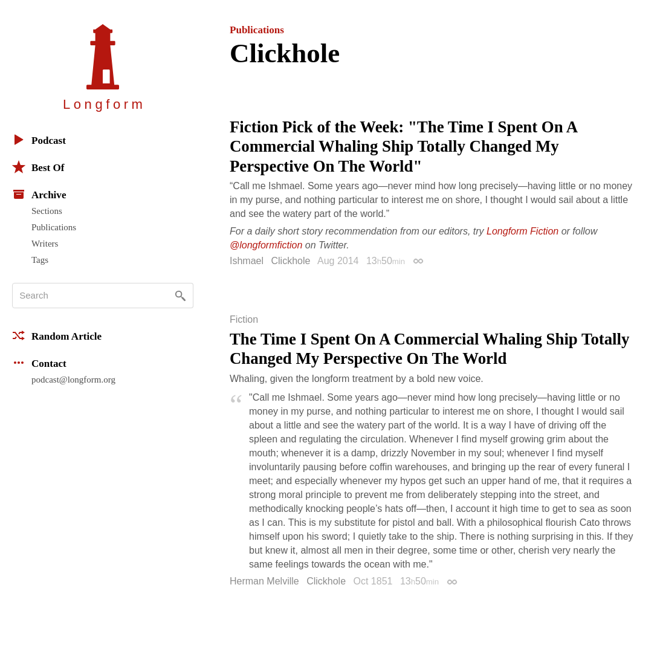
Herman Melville (264, 581)
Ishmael (247, 261)
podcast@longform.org (73, 379)
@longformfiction (266, 245)
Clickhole (290, 261)
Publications (53, 227)
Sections (46, 211)
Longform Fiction (522, 231)
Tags (39, 260)
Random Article (57, 335)
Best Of (38, 166)
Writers (44, 243)
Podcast (39, 139)
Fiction (244, 320)
